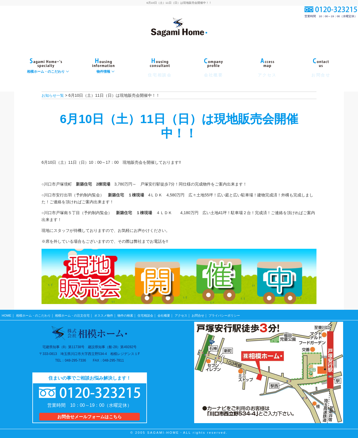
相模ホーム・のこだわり (35, 314)
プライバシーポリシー (240, 314)
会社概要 (175, 314)
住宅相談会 (155, 314)
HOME (6, 314)
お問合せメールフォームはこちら (89, 414)
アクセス (193, 314)
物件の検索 (134, 314)
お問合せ (212, 314)
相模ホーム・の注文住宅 (77, 314)
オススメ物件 (111, 314)
